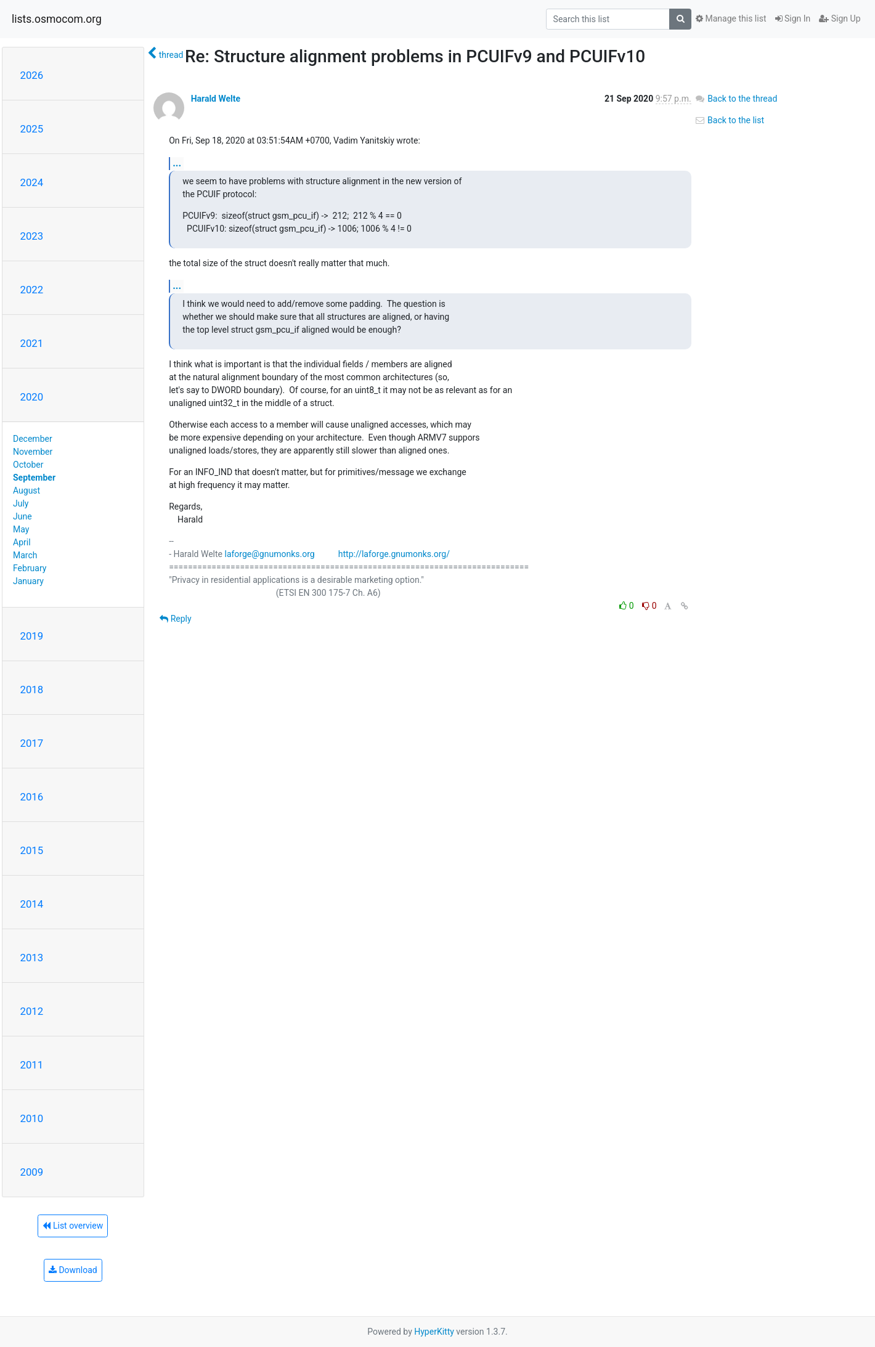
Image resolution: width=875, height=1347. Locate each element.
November (32, 452)
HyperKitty (434, 1332)
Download (73, 1270)
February (29, 568)
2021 (32, 343)
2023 (32, 236)
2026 (32, 75)
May (21, 529)
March (25, 555)
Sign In (793, 18)
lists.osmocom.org (57, 19)
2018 (32, 689)
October (28, 465)
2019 (32, 636)
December (32, 439)
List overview (73, 1226)
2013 (32, 957)
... (177, 163)
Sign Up (839, 18)
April (22, 542)
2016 (32, 797)
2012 (32, 1011)
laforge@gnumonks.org (269, 554)
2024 (32, 182)
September (34, 477)
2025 (32, 129)
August (26, 490)
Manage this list (731, 18)
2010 (32, 1118)
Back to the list (729, 120)
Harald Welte (215, 99)
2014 (32, 904)
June (22, 516)
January (28, 581)
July (20, 503)
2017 (32, 743)
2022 (32, 289)
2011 (32, 1065)
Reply (175, 619)
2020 (32, 397)
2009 (32, 1172)
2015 (32, 850)
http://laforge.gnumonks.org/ (394, 554)
